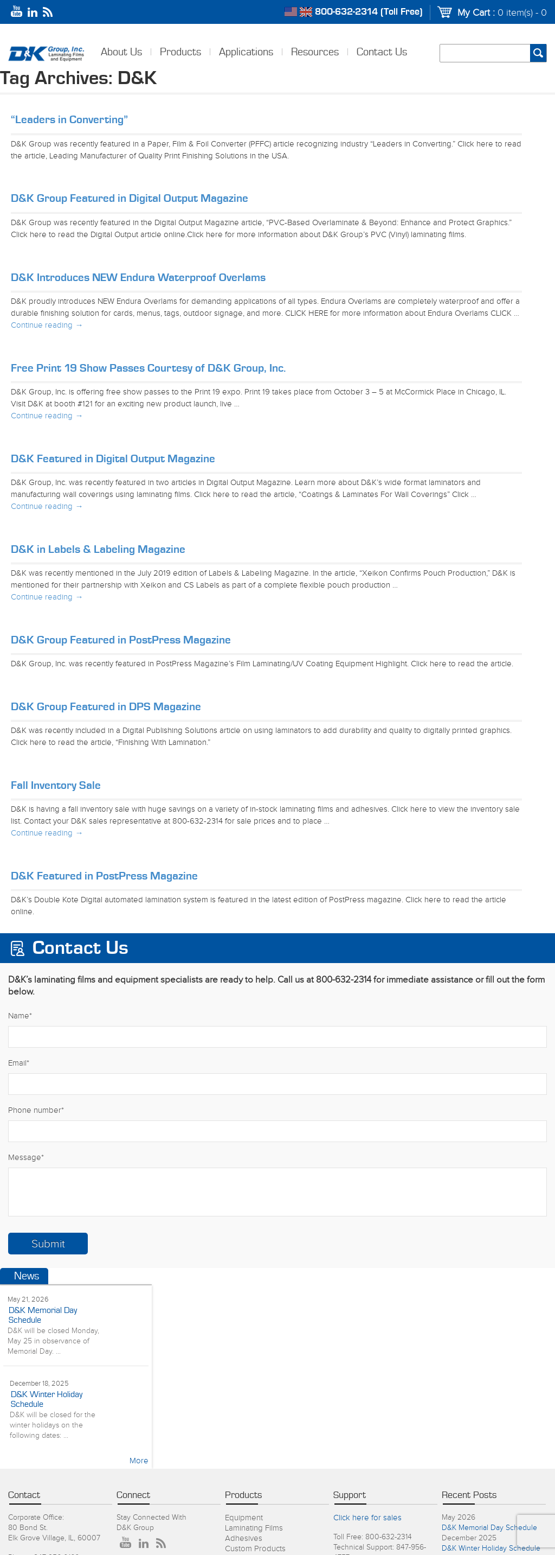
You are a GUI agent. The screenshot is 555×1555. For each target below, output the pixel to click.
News (26, 1276)
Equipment (244, 1517)
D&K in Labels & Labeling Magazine (98, 549)
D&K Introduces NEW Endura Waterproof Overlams (138, 277)
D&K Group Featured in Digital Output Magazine (129, 198)
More (139, 1460)
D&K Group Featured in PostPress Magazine (121, 640)
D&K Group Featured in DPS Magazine (106, 706)
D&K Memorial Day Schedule (489, 1528)
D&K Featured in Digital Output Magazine (113, 458)
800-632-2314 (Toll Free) (369, 12)
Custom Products (255, 1548)
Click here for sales (367, 1517)
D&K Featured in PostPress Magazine (104, 876)
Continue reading (47, 325)
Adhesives (243, 1538)
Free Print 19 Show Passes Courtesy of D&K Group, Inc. (148, 368)
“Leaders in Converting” (69, 119)
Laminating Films (254, 1528)
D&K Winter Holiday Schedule (491, 1548)
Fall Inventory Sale (56, 785)
